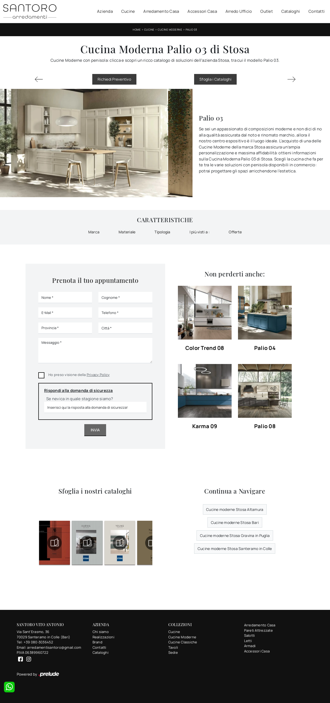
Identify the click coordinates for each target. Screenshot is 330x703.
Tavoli (173, 647)
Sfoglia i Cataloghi (215, 79)
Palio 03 (191, 29)
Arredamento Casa (161, 11)
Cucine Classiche (182, 642)
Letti (248, 640)
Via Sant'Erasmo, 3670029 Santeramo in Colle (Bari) (43, 634)
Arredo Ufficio (238, 11)
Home (137, 29)
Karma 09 (204, 426)
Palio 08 (264, 426)
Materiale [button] (127, 231)
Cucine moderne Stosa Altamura (234, 509)
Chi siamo (101, 631)
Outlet (266, 11)
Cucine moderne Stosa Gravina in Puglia (235, 535)
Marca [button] (93, 231)
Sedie (173, 652)
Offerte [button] (235, 231)
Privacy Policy (98, 374)
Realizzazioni (103, 637)
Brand (97, 642)
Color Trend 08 (204, 348)
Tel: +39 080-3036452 (35, 642)
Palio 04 (264, 348)
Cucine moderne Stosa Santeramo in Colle (235, 548)
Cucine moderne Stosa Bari (235, 522)
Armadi (250, 645)
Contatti (316, 11)
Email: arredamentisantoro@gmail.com (49, 647)
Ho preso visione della (79, 374)
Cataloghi (290, 11)
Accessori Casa (202, 11)
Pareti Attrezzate (258, 630)
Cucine (128, 11)
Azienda (105, 11)
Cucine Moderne (170, 29)
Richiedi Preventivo (114, 79)
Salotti (249, 635)
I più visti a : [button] (200, 231)
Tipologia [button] (162, 231)
